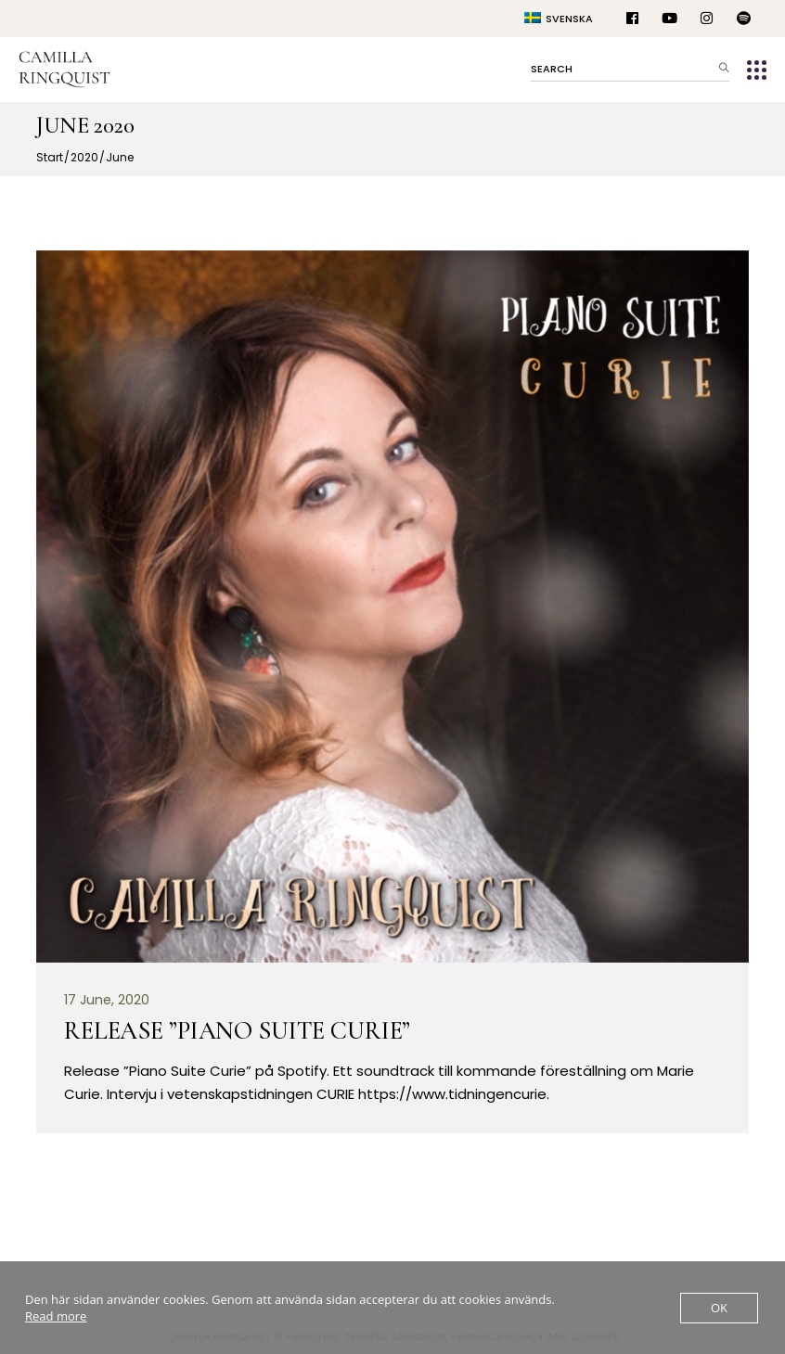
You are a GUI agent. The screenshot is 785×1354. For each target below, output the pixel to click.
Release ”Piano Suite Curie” (237, 1031)
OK (719, 1307)
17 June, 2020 (106, 999)
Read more (55, 1316)
